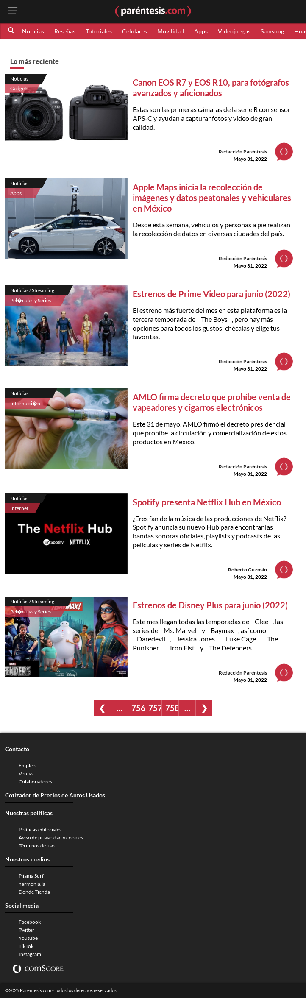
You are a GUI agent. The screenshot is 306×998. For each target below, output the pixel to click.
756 (138, 708)
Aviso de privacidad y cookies (51, 837)
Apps (201, 31)
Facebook (30, 922)
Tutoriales (99, 31)
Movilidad (170, 31)
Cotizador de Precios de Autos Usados (55, 795)
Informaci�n (25, 403)
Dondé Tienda (34, 892)
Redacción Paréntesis (243, 151)
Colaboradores (35, 781)
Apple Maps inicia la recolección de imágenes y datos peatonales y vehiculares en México (212, 197)
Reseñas (64, 31)
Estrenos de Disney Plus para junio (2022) (210, 605)
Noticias (33, 31)
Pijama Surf (31, 876)
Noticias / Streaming (32, 290)
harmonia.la (32, 884)
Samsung (272, 31)
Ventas (26, 773)
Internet (19, 508)
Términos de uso (37, 845)
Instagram (30, 954)
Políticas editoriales (40, 829)
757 (154, 708)
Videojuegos (234, 31)
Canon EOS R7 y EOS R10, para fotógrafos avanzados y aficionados (211, 87)
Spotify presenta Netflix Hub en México (207, 502)
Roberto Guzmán (247, 569)
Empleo (27, 765)
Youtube (28, 938)
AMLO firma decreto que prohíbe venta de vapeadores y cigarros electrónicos (212, 402)
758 (171, 708)
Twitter (26, 930)
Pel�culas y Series (30, 300)
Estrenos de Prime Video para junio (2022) (211, 294)
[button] (12, 31)
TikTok (26, 946)
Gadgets (19, 88)
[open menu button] (13, 11)
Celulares (134, 31)
